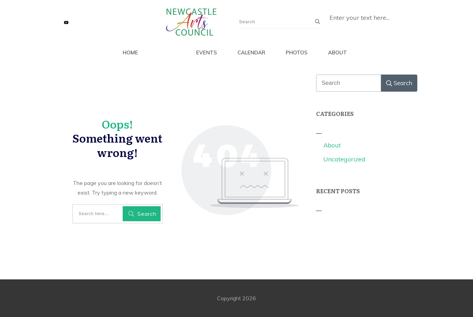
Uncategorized (344, 159)
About (332, 145)
